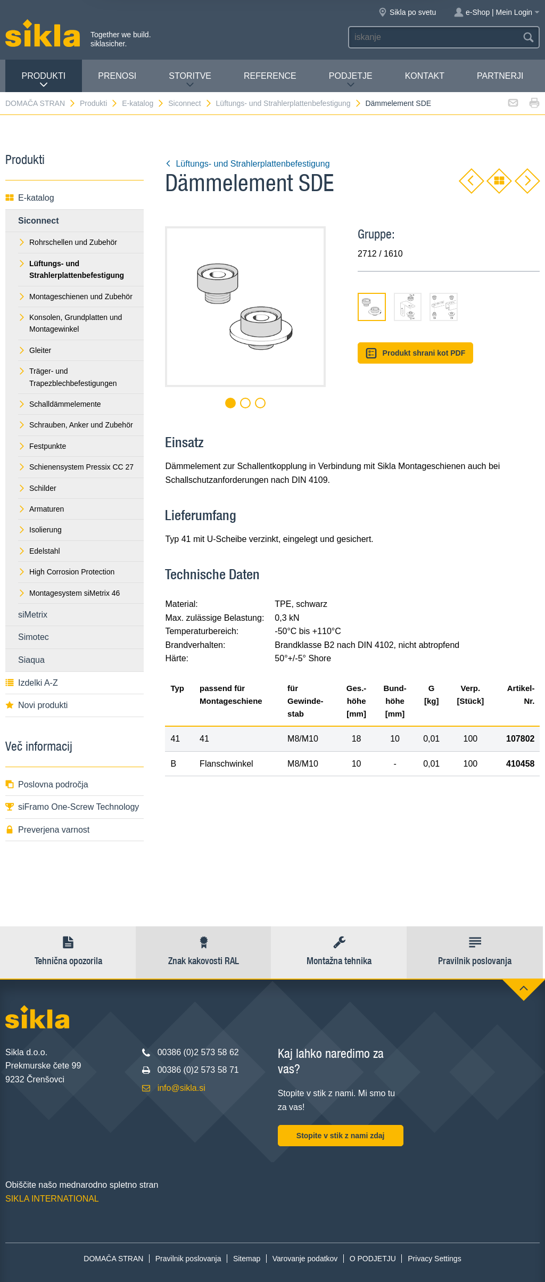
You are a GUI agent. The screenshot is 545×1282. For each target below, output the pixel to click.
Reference (270, 75)
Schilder (37, 488)
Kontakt (424, 75)
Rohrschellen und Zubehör (67, 242)
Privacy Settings (434, 1258)
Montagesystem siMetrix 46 (69, 593)
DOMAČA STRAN (40, 103)
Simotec (33, 637)
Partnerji (500, 75)
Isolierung (40, 529)
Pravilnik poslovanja (188, 1258)
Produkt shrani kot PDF (415, 353)
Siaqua (31, 659)
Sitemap (246, 1258)
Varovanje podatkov (305, 1258)
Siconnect (190, 103)
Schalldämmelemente (59, 404)
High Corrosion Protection (66, 572)
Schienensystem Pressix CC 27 (76, 467)
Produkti (44, 80)
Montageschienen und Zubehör (75, 296)
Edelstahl (39, 551)
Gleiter (34, 350)
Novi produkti (36, 705)
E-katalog (143, 103)
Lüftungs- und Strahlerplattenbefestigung (289, 103)
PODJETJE (351, 80)
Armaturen (41, 509)
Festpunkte (42, 446)
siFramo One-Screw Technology (72, 806)
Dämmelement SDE (398, 103)
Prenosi (117, 75)
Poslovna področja (46, 784)
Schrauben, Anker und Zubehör (75, 425)
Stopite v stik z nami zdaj (340, 1135)
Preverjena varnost (47, 829)
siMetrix (32, 614)
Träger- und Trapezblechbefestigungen (67, 377)
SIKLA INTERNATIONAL (52, 1198)
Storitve (190, 80)
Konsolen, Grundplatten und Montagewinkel (70, 323)
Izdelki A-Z (31, 682)
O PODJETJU (373, 1258)
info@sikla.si (181, 1087)
